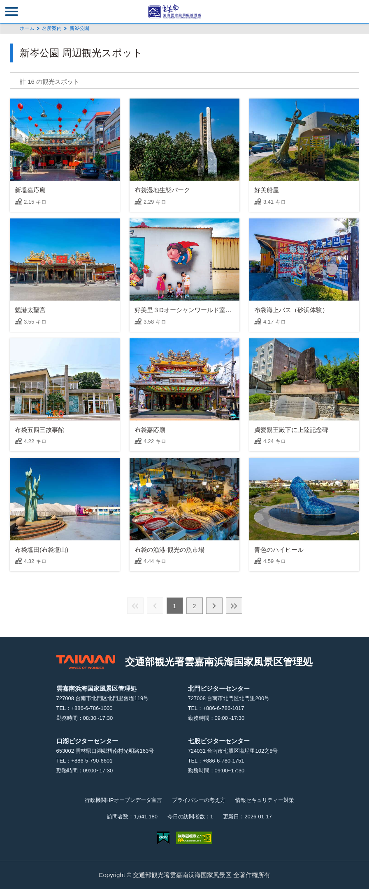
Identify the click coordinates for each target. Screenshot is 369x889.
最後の (234, 605)
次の (214, 605)
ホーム (27, 28)
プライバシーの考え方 (198, 800)
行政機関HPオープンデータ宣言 (123, 800)
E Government (163, 838)
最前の (135, 605)
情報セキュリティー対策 (264, 800)
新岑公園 (79, 28)
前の (155, 605)
